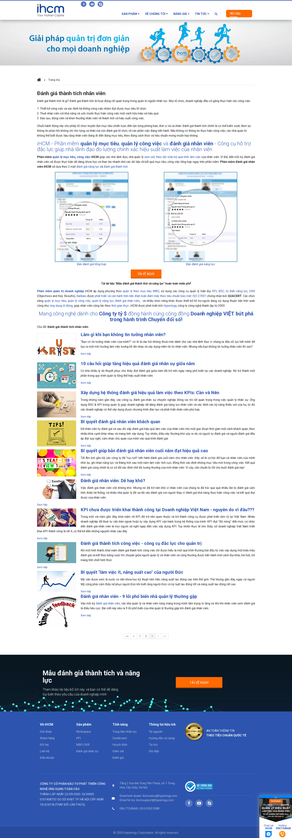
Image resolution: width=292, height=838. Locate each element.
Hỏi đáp (154, 751)
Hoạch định (119, 744)
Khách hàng (47, 738)
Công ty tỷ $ (135, 316)
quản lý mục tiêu (99, 144)
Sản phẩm (130, 14)
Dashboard (119, 738)
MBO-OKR (83, 744)
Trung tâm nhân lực (124, 731)
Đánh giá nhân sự (87, 751)
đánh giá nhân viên (191, 144)
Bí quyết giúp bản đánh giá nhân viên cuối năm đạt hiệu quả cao (144, 450)
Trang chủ (54, 80)
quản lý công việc (141, 144)
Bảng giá (181, 14)
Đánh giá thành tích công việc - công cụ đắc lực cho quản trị (141, 543)
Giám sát (118, 751)
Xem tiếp (86, 353)
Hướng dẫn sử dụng (162, 738)
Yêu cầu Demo (235, 14)
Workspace (83, 731)
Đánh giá (118, 757)
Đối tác (44, 744)
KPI (78, 738)
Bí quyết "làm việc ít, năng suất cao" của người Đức (132, 572)
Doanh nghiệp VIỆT (167, 316)
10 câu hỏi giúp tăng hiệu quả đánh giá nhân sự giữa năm (138, 363)
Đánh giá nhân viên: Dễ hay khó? (113, 480)
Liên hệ (44, 751)
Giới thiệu (46, 731)
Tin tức (202, 14)
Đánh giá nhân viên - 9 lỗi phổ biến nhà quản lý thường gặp (139, 596)
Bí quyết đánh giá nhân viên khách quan (120, 421)
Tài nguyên (156, 731)
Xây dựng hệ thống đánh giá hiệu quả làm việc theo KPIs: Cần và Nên (150, 392)
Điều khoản (47, 757)
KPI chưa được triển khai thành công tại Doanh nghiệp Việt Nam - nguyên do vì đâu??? (167, 509)
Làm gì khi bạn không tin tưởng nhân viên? (123, 334)
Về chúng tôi (156, 14)
